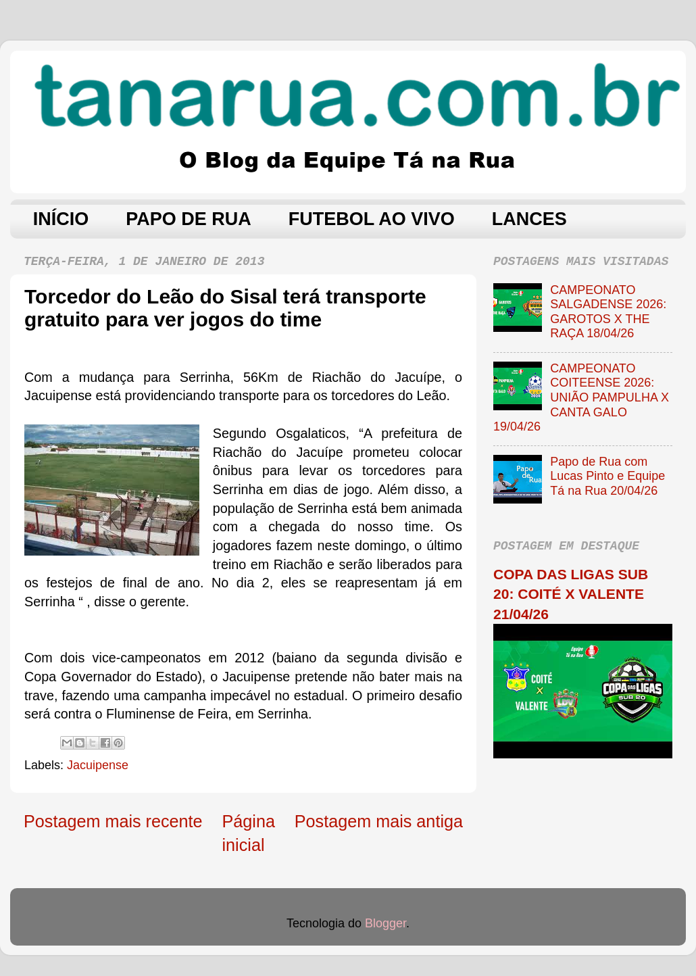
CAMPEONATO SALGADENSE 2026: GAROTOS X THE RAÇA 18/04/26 (608, 312)
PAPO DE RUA (188, 219)
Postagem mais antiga (379, 821)
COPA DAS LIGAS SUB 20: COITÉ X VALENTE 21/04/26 (570, 594)
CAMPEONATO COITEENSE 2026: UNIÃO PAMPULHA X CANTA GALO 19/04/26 (581, 397)
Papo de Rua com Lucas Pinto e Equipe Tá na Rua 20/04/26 (607, 476)
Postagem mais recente (113, 821)
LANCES (529, 219)
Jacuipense (97, 765)
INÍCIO (61, 219)
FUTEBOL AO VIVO (372, 219)
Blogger (385, 923)
